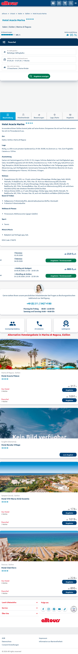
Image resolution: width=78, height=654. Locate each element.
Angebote (70, 116)
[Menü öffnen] (75, 3)
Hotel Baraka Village (10, 445)
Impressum (43, 638)
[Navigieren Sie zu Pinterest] (54, 609)
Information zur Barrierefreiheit (50, 641)
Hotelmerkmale (23, 116)
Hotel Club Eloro (8, 567)
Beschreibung (8, 116)
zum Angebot (68, 455)
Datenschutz (6, 641)
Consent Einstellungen (10, 645)
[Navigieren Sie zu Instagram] (49, 609)
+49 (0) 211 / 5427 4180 (39, 303)
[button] (19, 602)
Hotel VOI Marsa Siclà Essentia (15, 498)
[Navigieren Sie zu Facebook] (43, 609)
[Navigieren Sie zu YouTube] (59, 609)
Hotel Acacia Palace (10, 376)
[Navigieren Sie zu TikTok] (65, 609)
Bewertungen (39, 116)
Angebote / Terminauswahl (61, 261)
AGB (3, 638)
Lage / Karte (54, 116)
